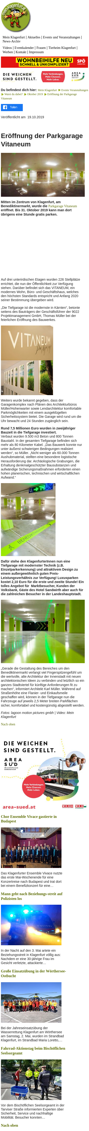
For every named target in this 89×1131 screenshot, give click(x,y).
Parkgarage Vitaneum (62, 206)
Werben (8, 52)
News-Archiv (11, 41)
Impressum (36, 52)
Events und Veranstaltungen (61, 37)
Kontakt (21, 52)
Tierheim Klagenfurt (62, 48)
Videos (7, 48)
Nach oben (8, 724)
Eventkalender (24, 48)
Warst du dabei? (14, 94)
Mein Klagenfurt (14, 37)
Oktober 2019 (35, 94)
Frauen (41, 48)
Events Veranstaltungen (74, 90)
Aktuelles (34, 37)
